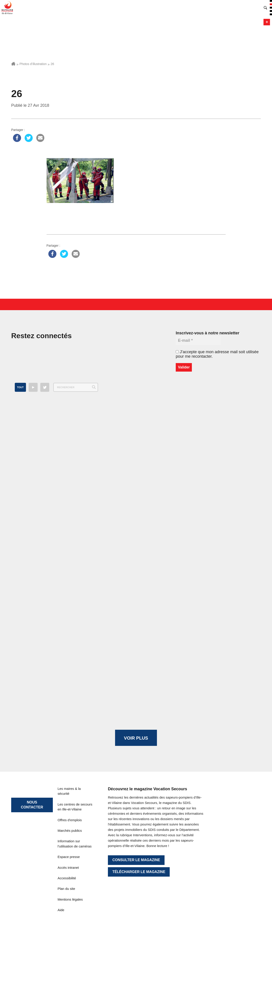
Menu (266, 22)
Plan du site (66, 889)
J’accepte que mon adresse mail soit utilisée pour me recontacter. (217, 354)
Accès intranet (68, 867)
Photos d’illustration (33, 64)
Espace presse (69, 857)
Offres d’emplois (70, 820)
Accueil (13, 63)
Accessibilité (67, 878)
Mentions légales (70, 899)
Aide (61, 910)
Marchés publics (70, 830)
